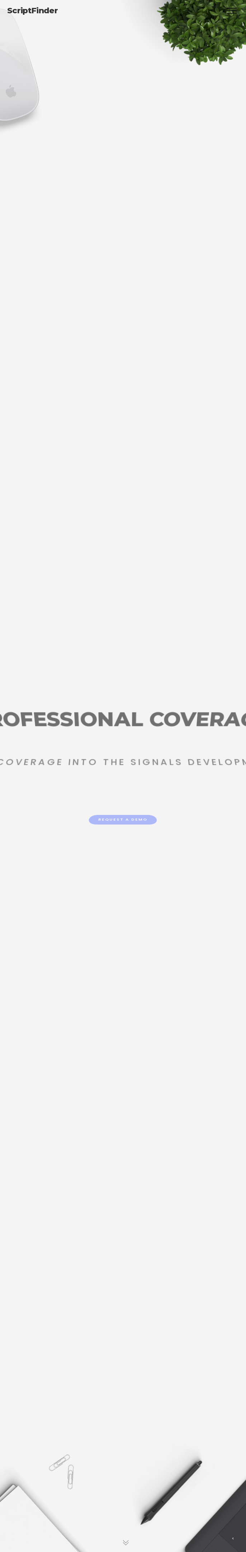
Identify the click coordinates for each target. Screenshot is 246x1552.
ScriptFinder (32, 10)
